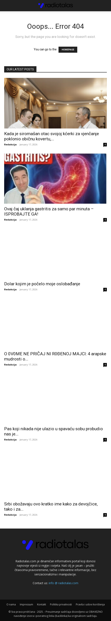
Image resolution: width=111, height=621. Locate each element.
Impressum (26, 604)
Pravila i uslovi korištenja (90, 604)
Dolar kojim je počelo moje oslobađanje (42, 283)
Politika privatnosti (61, 604)
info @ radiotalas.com (63, 583)
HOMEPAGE (68, 49)
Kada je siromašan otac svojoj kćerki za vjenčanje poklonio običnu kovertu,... (51, 136)
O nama (11, 604)
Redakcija (10, 144)
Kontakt (41, 604)
